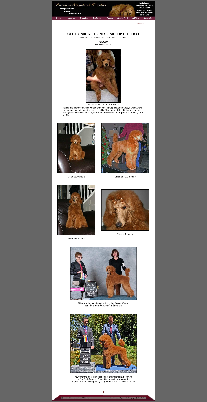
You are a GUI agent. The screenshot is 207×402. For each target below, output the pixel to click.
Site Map (140, 23)
